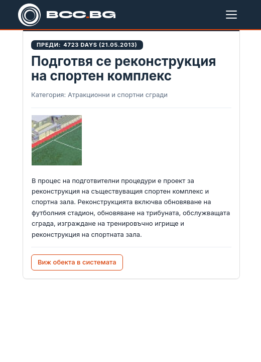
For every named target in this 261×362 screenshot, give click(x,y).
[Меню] (233, 14)
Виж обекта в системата (77, 262)
